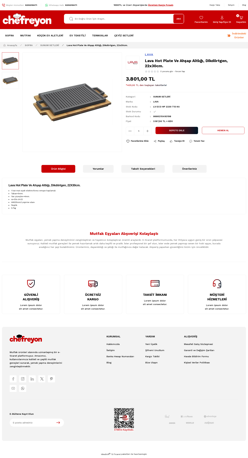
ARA (178, 18)
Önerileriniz (189, 168)
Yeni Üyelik (151, 344)
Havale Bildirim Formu (196, 356)
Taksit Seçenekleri (143, 168)
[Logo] (27, 19)
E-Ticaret (116, 456)
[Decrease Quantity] (130, 130)
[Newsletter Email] (37, 424)
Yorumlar (98, 168)
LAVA (149, 55)
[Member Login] (222, 20)
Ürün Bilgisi (58, 168)
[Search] (124, 19)
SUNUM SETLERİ (162, 96)
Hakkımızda (113, 344)
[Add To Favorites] (139, 141)
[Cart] (241, 20)
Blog (109, 362)
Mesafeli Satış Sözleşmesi (198, 344)
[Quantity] (139, 130)
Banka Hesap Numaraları (120, 356)
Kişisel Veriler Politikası (197, 362)
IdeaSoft (105, 455)
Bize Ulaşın (151, 362)
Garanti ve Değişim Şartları (199, 350)
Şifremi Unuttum (154, 350)
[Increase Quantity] (147, 130)
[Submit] (58, 424)
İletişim (111, 350)
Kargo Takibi (152, 356)
